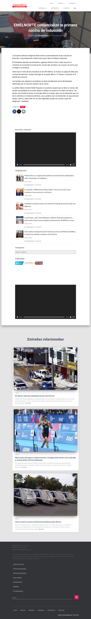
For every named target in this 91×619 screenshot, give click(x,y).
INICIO (51, 3)
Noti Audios (17, 578)
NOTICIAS (61, 3)
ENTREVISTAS (55, 8)
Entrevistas (17, 582)
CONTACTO (66, 8)
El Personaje (18, 591)
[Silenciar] (71, 165)
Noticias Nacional (19, 569)
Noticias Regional (19, 573)
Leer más (28, 403)
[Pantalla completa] (73, 165)
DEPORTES (72, 3)
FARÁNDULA (43, 8)
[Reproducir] (17, 165)
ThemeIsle (76, 615)
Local (22, 106)
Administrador (29, 185)
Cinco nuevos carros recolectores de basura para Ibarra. (38, 522)
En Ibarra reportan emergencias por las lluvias (34, 396)
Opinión (16, 586)
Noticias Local (18, 564)
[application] (45, 149)
